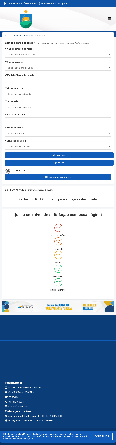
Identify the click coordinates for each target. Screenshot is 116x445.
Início (7, 35)
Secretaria (11, 101)
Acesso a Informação (24, 35)
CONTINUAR (102, 436)
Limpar (59, 163)
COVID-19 (20, 170)
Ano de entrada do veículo (19, 49)
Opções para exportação (58, 177)
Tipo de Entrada (14, 88)
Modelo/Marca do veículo (19, 75)
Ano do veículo (14, 62)
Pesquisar (59, 155)
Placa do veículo (15, 114)
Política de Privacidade (47, 436)
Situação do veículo (16, 141)
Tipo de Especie (14, 127)
